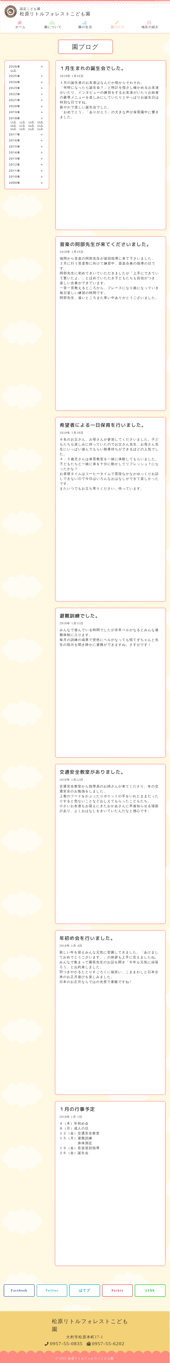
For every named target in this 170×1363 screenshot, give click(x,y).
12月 (13, 122)
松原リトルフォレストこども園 (93, 11)
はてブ (84, 1290)
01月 (40, 129)
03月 (22, 129)
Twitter (51, 1290)
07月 (22, 125)
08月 (13, 125)
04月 (13, 129)
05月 (40, 125)
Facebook (19, 1290)
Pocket (117, 1290)
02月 (13, 70)
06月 (31, 125)
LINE (150, 1290)
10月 (31, 122)
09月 (40, 122)
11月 (22, 122)
